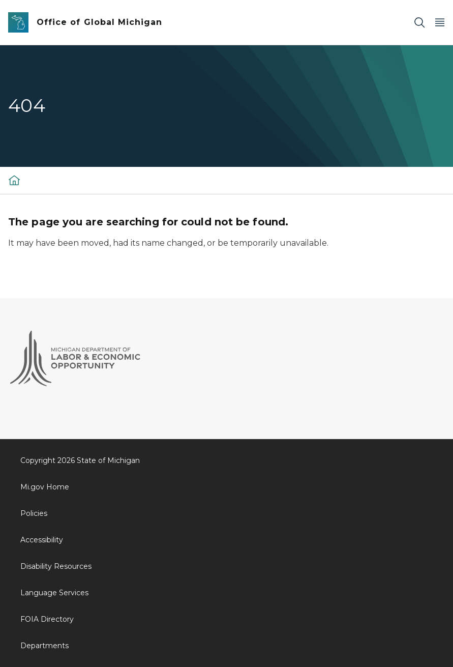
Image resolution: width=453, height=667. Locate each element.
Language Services (54, 592)
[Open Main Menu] (440, 22)
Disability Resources (56, 566)
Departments (44, 645)
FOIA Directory (47, 619)
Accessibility (41, 539)
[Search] (419, 22)
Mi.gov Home (44, 486)
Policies (33, 513)
